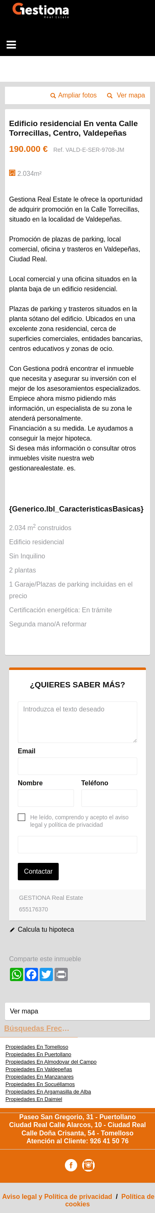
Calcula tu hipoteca (46, 929)
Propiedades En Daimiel (33, 1099)
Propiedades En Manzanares (39, 1077)
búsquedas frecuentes (41, 1028)
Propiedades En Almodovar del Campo (51, 1062)
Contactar (38, 871)
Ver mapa (131, 95)
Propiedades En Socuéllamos (40, 1084)
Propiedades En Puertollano (38, 1054)
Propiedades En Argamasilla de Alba (48, 1092)
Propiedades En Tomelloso (36, 1047)
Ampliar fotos (77, 95)
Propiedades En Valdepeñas (38, 1069)
